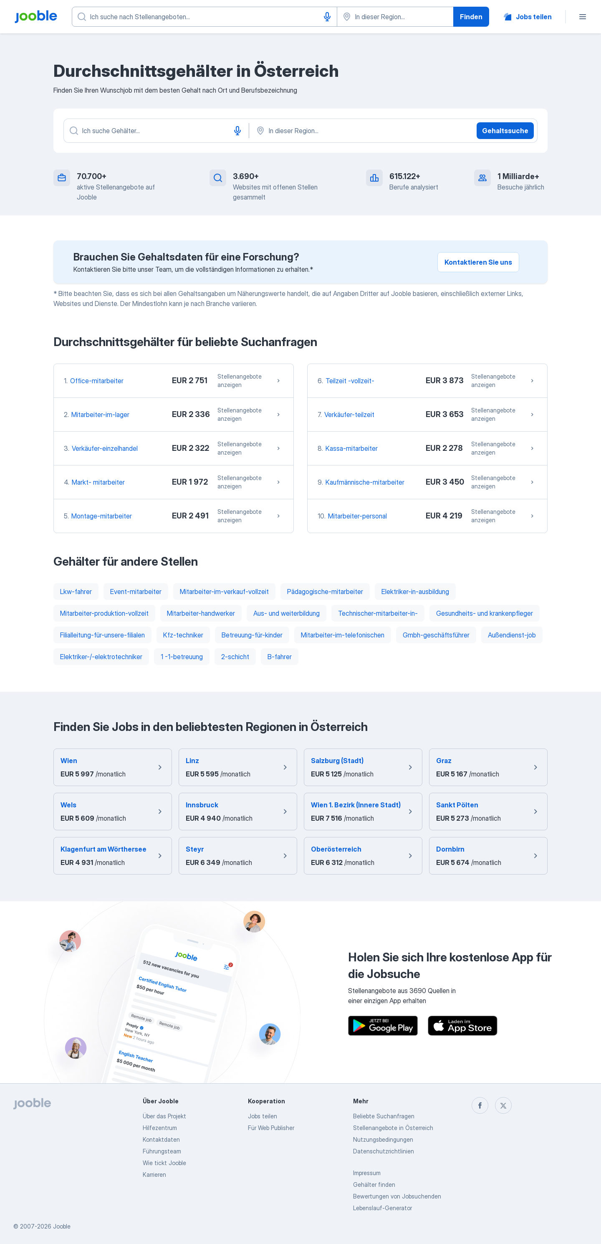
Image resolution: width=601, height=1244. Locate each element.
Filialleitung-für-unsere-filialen (102, 635)
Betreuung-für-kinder (252, 635)
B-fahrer (280, 656)
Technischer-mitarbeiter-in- (378, 613)
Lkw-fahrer (76, 591)
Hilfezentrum (160, 1127)
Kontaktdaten (161, 1139)
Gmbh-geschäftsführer (436, 635)
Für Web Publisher (271, 1127)
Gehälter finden (374, 1184)
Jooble (62, 1226)
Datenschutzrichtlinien (383, 1151)
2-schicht (235, 656)
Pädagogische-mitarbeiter (325, 591)
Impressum (367, 1172)
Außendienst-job (512, 635)
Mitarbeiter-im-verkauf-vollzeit (224, 591)
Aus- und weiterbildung (286, 613)
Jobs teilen (262, 1116)
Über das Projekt (164, 1116)
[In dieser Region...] (342, 130)
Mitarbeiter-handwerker (201, 613)
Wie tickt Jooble (164, 1162)
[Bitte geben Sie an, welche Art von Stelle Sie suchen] (204, 17)
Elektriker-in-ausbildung (415, 591)
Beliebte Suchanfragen (383, 1116)
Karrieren (154, 1174)
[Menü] (583, 17)
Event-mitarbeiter (136, 591)
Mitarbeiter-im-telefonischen (342, 635)
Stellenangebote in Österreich (393, 1127)
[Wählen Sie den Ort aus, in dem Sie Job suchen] (395, 17)
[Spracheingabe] (327, 16)
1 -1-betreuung (182, 656)
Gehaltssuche (505, 130)
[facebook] (480, 1105)
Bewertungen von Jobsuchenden (397, 1196)
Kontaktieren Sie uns (478, 262)
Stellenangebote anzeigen (249, 380)
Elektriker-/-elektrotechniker (101, 656)
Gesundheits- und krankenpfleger (484, 613)
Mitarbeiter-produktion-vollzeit (104, 613)
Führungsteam (162, 1151)
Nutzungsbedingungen (383, 1139)
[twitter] (503, 1105)
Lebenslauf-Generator (382, 1207)
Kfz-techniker (183, 635)
